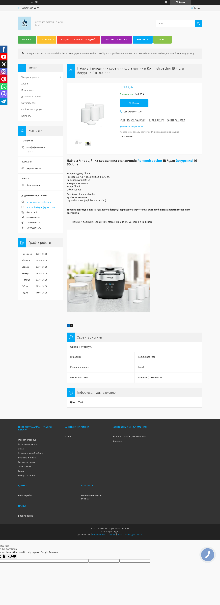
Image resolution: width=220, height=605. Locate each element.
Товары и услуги (30, 77)
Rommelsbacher (56, 53)
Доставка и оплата (116, 39)
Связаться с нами (26, 462)
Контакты (142, 39)
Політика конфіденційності (129, 534)
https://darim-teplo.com (39, 202)
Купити (135, 103)
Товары (46, 39)
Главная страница (27, 440)
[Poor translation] (12, 556)
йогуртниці (184, 161)
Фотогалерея (28, 103)
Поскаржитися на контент (104, 534)
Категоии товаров (27, 444)
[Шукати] (198, 23)
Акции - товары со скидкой (78, 39)
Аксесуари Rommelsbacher (82, 53)
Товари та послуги (36, 53)
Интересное (27, 90)
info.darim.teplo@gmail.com (41, 207)
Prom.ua (125, 528)
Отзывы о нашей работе (30, 453)
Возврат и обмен (26, 475)
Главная (27, 39)
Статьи (21, 471)
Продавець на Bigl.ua (110, 531)
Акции (24, 83)
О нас (162, 39)
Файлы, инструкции (31, 109)
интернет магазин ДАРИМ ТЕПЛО (129, 436)
